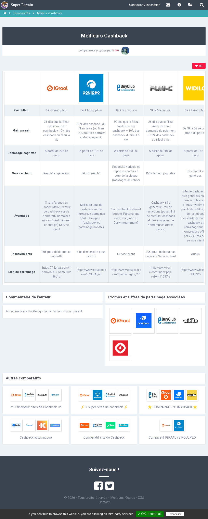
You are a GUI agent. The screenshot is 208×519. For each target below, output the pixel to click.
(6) (199, 65)
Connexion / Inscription (144, 5)
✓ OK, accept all (149, 514)
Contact (104, 502)
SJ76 (120, 50)
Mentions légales (122, 498)
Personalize (175, 514)
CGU (141, 498)
